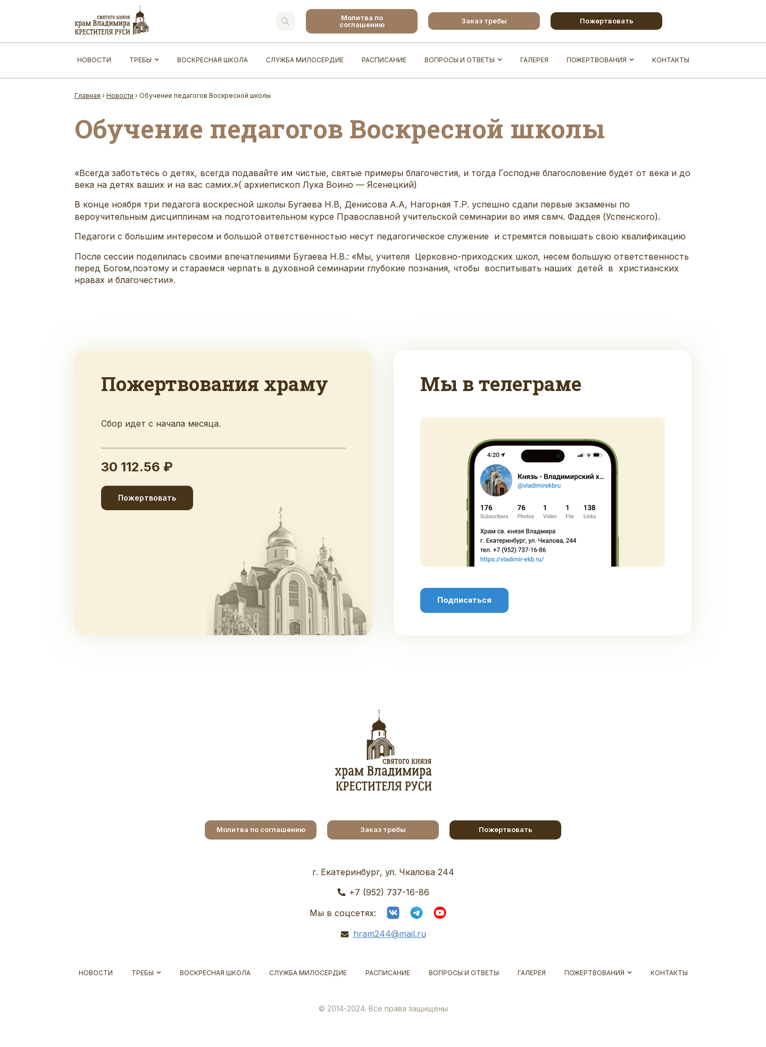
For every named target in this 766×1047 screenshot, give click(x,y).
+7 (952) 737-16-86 (389, 892)
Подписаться (464, 600)
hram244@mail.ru (389, 933)
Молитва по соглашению (362, 21)
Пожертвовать (607, 20)
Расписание (384, 60)
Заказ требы (484, 20)
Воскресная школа (212, 60)
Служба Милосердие (305, 60)
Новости (94, 60)
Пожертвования (597, 60)
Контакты (670, 60)
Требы (140, 60)
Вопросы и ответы (459, 60)
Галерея (534, 60)
